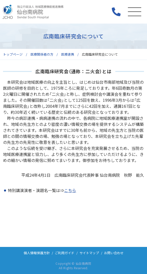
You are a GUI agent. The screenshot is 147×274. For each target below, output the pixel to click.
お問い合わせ (114, 252)
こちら (70, 190)
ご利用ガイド (64, 252)
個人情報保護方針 (37, 252)
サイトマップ (89, 252)
